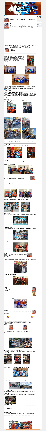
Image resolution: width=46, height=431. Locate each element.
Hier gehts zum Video (6, 89)
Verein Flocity (10, 408)
